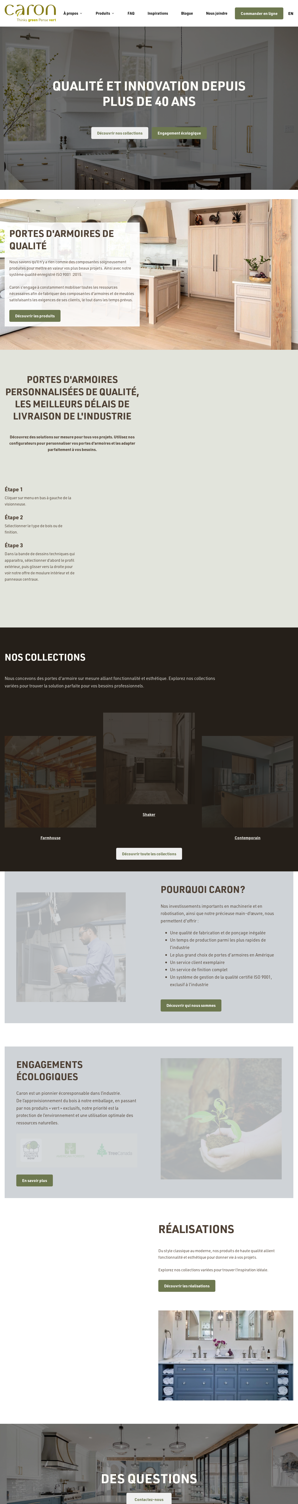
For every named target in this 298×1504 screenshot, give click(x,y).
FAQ (131, 13)
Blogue (187, 13)
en (290, 13)
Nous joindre (216, 13)
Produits (105, 13)
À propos (73, 13)
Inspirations (158, 13)
